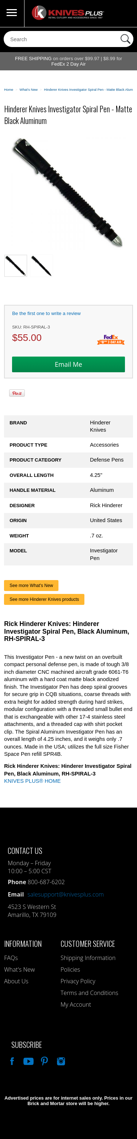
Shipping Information (88, 958)
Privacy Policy (78, 981)
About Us (16, 981)
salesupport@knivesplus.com (65, 894)
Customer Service (88, 943)
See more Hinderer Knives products (44, 599)
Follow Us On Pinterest (44, 1060)
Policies (70, 969)
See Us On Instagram (60, 1060)
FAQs (11, 958)
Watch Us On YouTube (27, 1060)
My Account (76, 1004)
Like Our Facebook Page (11, 1060)
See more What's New (31, 585)
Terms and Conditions (89, 993)
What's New (19, 969)
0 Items (124, 13)
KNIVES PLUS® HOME (32, 781)
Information (23, 943)
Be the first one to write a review (46, 313)
